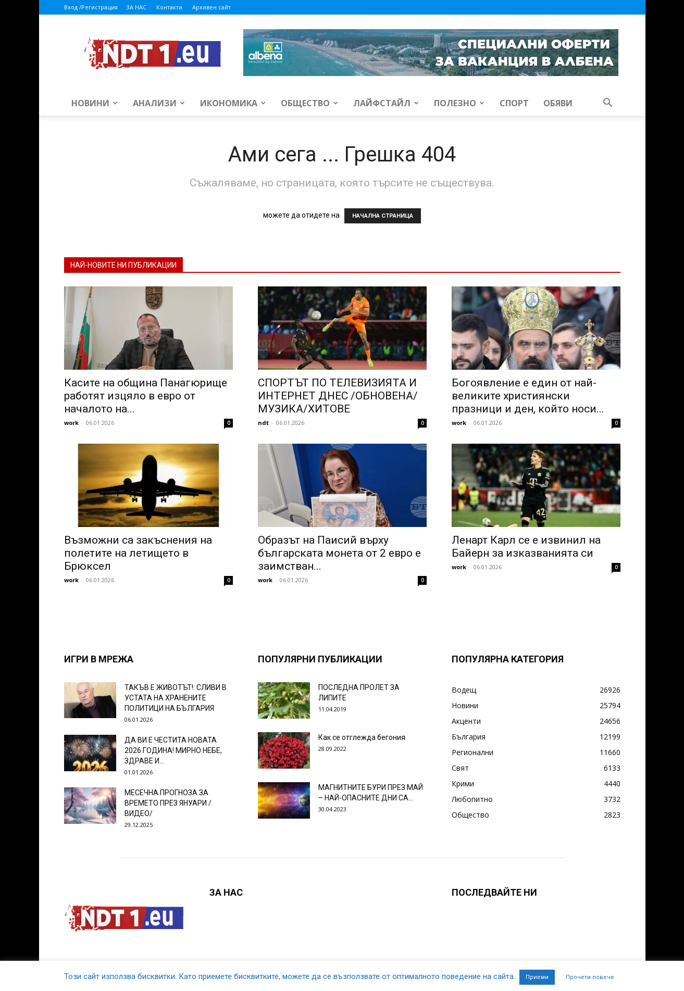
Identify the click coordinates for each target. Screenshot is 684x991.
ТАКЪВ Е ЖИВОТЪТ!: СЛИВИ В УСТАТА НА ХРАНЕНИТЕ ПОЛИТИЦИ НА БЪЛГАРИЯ (176, 697)
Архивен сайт (211, 7)
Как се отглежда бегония (361, 737)
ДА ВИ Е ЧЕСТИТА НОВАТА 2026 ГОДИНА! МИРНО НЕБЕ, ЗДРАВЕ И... (173, 750)
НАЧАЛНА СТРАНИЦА (382, 215)
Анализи (159, 103)
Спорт (514, 103)
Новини (94, 103)
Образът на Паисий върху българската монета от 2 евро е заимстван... (339, 553)
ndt (263, 422)
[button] (607, 104)
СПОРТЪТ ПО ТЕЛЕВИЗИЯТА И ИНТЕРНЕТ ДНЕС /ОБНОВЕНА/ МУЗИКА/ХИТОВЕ (338, 396)
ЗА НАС (136, 7)
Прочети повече (590, 977)
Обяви (558, 103)
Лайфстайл (386, 103)
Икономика (233, 103)
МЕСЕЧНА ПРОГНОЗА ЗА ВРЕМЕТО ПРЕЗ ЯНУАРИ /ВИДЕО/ (168, 803)
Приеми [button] (537, 977)
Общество (309, 103)
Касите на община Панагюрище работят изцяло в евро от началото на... (145, 396)
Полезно (459, 103)
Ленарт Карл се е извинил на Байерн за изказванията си (526, 546)
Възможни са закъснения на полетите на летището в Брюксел (138, 553)
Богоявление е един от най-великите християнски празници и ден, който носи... (528, 396)
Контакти (169, 7)
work (71, 422)
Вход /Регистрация (91, 7)
